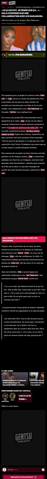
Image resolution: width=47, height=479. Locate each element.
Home (3, 7)
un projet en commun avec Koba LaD (23, 127)
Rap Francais (10, 7)
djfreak (24, 23)
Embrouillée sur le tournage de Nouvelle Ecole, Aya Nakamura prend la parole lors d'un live (14, 383)
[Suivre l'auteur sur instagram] (43, 469)
